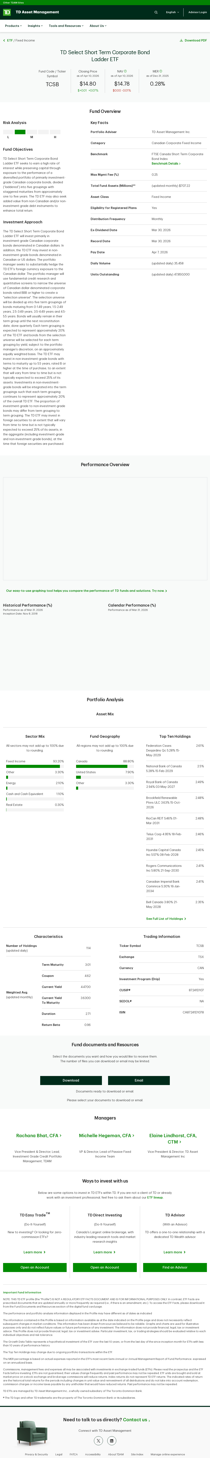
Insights (35, 26)
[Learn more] (35, 1232)
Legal (58, 1436)
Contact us (135, 1401)
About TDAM (116, 1436)
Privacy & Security (36, 1436)
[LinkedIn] (111, 1422)
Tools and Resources (66, 26)
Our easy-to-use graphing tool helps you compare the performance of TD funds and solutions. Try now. (85, 580)
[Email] (139, 1070)
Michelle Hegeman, (105, 1125)
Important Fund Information (22, 1274)
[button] (156, 12)
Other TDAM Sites (13, 3)
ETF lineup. (155, 1182)
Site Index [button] (137, 1436)
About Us (98, 26)
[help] (125, 61)
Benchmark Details (166, 153)
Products (13, 26)
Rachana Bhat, (37, 1125)
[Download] (71, 1070)
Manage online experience (168, 1436)
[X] (98, 1422)
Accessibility (93, 1436)
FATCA (74, 1436)
